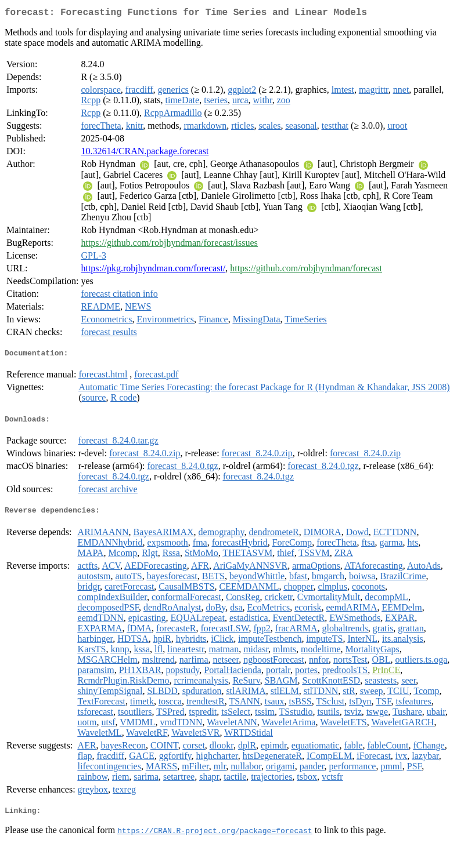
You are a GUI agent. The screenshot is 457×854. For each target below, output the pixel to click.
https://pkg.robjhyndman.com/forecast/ (153, 270)
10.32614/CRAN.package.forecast (144, 153)
